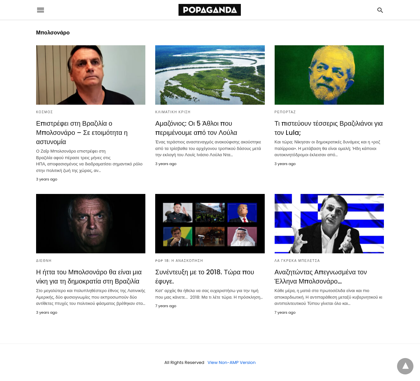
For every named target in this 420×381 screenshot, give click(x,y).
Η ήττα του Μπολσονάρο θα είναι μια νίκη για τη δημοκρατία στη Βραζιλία (89, 276)
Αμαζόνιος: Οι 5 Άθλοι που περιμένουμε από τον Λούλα (196, 128)
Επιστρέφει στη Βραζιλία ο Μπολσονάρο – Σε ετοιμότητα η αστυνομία (82, 132)
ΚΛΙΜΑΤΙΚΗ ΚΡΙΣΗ (173, 112)
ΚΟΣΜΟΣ (44, 112)
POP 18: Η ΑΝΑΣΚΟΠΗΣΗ (179, 260)
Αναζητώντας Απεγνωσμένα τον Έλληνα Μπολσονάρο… (321, 276)
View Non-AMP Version (232, 362)
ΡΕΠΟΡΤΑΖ (285, 112)
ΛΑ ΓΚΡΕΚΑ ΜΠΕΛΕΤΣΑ (297, 260)
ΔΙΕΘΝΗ (44, 260)
